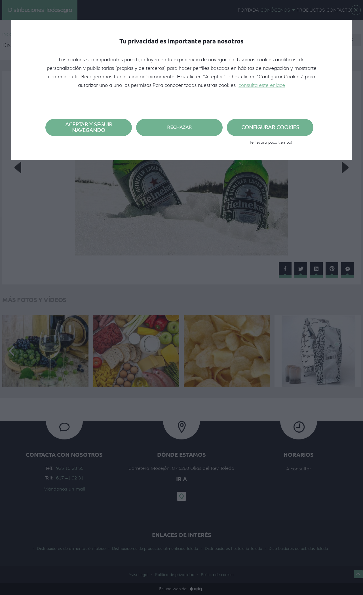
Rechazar (179, 127)
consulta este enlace (262, 85)
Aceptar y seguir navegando (88, 127)
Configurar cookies (270, 130)
